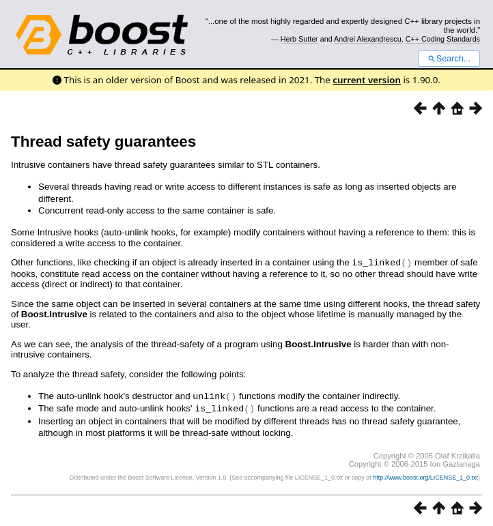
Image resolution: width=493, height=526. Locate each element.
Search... (448, 58)
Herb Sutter (299, 39)
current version (367, 80)
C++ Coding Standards (443, 39)
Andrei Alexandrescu (368, 39)
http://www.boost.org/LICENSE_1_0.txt (425, 475)
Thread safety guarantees (103, 141)
